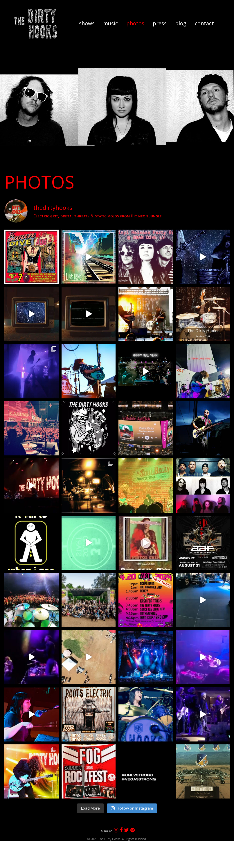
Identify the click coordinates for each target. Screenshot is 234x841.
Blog (180, 23)
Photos (135, 23)
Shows (87, 23)
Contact (204, 23)
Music (110, 23)
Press (160, 23)
